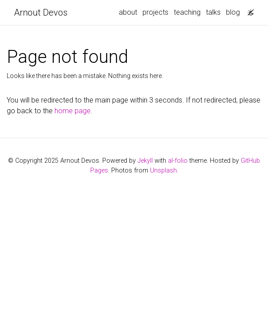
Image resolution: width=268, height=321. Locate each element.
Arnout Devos (40, 12)
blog (233, 12)
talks (213, 12)
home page (72, 111)
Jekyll (145, 161)
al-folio (178, 161)
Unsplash (163, 170)
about (128, 12)
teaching (187, 12)
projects (155, 12)
